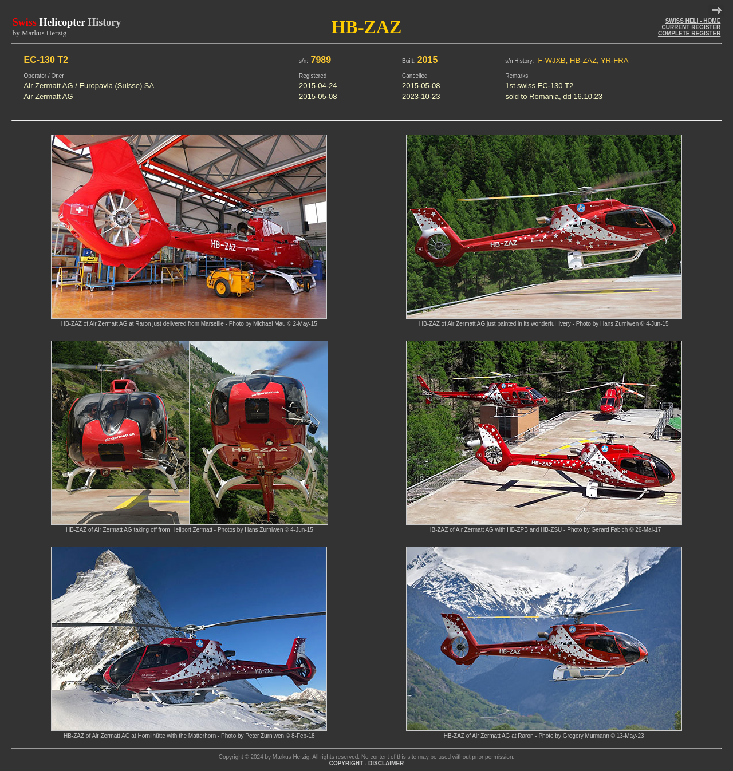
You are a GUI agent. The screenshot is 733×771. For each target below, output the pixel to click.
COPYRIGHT (346, 763)
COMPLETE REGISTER (689, 33)
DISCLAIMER (386, 763)
